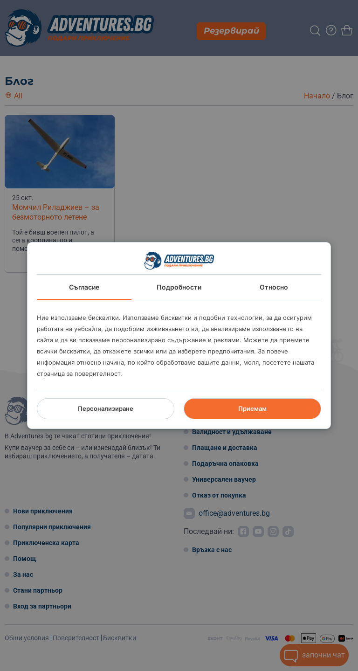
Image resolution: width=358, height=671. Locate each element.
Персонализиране (105, 408)
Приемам (252, 408)
